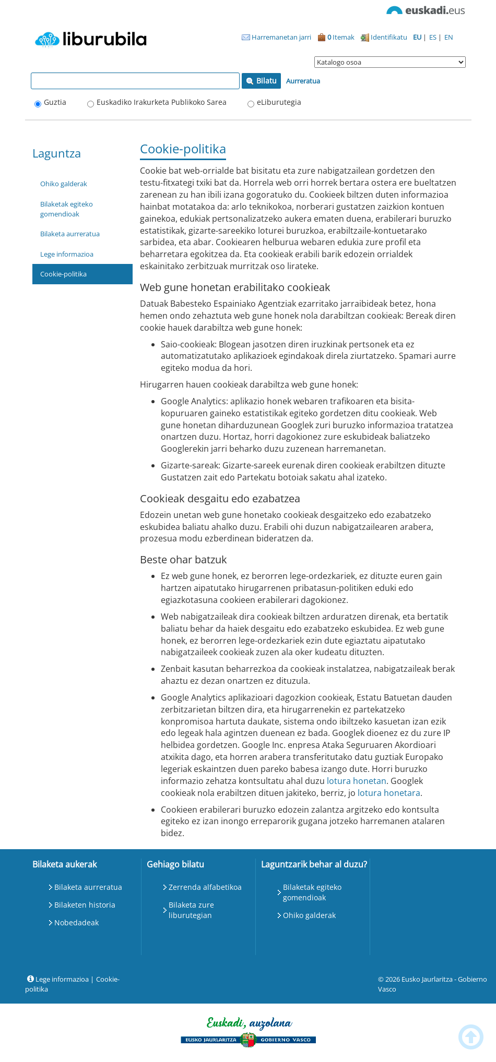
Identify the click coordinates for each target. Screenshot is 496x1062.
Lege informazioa (66, 254)
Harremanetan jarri (276, 37)
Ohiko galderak (63, 183)
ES (433, 37)
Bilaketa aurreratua (70, 233)
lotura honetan (356, 781)
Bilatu (261, 81)
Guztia (55, 102)
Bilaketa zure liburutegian (191, 910)
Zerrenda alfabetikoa (205, 887)
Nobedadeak (76, 922)
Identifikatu (384, 37)
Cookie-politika (63, 274)
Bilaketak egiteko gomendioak (66, 209)
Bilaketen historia (84, 905)
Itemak (336, 37)
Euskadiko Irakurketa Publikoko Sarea (162, 102)
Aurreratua (303, 81)
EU (418, 37)
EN (448, 37)
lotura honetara (389, 793)
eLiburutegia (279, 102)
